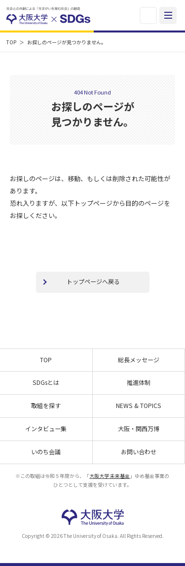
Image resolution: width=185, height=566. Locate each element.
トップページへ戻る (93, 281)
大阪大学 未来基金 (109, 475)
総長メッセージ (138, 359)
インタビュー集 (46, 428)
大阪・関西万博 (138, 428)
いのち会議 (46, 451)
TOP (11, 42)
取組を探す (46, 405)
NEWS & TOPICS (138, 405)
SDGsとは (46, 382)
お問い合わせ (138, 451)
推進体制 (138, 382)
